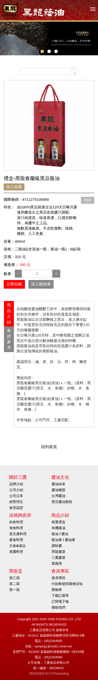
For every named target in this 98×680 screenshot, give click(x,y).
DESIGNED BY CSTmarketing (49, 673)
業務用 (57, 563)
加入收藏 (14, 187)
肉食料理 (16, 522)
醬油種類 (58, 490)
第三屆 (14, 578)
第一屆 (14, 590)
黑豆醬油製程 (62, 502)
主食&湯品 (17, 546)
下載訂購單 (60, 596)
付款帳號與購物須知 (67, 584)
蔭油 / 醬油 (60, 534)
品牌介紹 (16, 484)
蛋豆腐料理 (18, 534)
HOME (33, 10)
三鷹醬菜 (58, 558)
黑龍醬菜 (58, 552)
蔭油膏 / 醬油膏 (63, 540)
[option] (49, 125)
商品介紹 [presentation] (9, 313)
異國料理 (16, 552)
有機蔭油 (58, 528)
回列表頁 (49, 447)
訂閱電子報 (60, 601)
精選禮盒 (58, 522)
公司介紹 (16, 490)
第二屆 (14, 584)
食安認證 (16, 508)
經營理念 (16, 502)
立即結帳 (14, 284)
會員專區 (58, 578)
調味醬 (57, 546)
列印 (88, 200)
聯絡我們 (58, 607)
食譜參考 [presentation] (9, 339)
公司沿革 (16, 496)
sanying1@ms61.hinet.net (53, 646)
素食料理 (16, 540)
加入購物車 (41, 284)
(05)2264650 (53, 641)
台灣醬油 (58, 496)
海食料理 (16, 528)
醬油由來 (58, 484)
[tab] (9, 313)
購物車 (57, 590)
